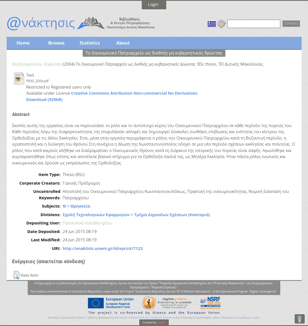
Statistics (90, 43)
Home (23, 43)
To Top (299, 319)
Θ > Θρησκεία (76, 206)
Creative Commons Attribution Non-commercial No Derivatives (134, 93)
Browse (56, 43)
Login (153, 4)
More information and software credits (236, 317)
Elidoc (161, 322)
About (123, 43)
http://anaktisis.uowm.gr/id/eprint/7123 (103, 248)
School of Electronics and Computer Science (145, 317)
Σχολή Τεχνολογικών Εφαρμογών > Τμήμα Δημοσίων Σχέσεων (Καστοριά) (136, 214)
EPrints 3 (82, 317)
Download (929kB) (44, 99)
